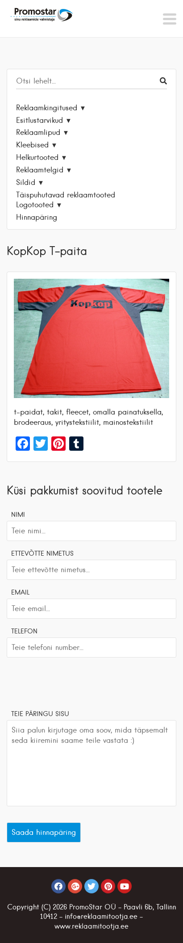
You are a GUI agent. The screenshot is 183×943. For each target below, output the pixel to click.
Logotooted (35, 204)
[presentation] (74, 682)
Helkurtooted (37, 157)
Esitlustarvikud (39, 120)
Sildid (25, 182)
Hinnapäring (36, 217)
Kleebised (32, 144)
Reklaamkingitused (46, 107)
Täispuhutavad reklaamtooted (65, 194)
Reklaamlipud (38, 132)
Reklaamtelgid (39, 169)
